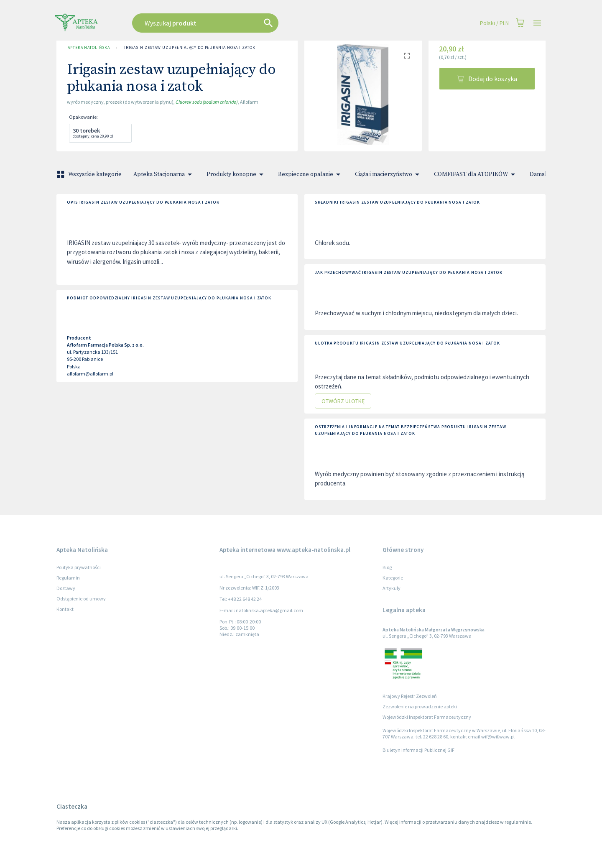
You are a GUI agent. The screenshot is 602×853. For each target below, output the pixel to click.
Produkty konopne (236, 174)
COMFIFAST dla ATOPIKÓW (476, 174)
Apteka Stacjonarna (164, 174)
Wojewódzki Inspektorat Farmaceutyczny (427, 717)
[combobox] (247, 23)
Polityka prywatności (78, 567)
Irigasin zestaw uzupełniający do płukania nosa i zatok (189, 48)
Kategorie (393, 578)
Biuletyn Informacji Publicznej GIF (418, 750)
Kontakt (65, 609)
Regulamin (68, 578)
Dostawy (65, 588)
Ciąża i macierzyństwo (388, 174)
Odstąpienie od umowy (81, 598)
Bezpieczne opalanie (310, 174)
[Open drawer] (537, 23)
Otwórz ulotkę (343, 401)
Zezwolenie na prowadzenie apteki (420, 706)
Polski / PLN (494, 23)
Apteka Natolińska (88, 48)
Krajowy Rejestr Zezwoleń (410, 696)
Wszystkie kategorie (90, 174)
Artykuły (391, 588)
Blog (387, 567)
